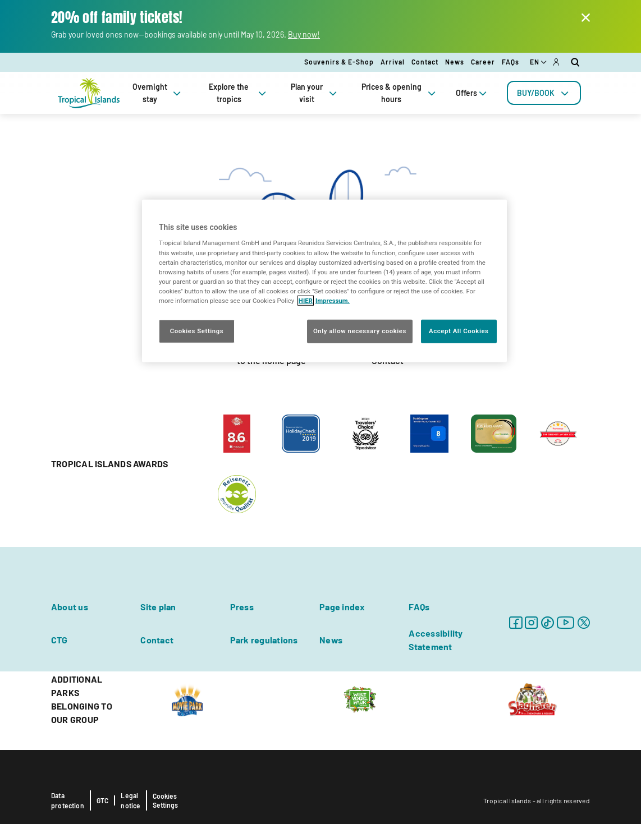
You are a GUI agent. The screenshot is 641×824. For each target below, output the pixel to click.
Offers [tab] (472, 92)
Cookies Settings (165, 800)
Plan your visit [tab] (315, 93)
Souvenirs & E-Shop (339, 62)
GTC (103, 800)
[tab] (544, 92)
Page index (342, 606)
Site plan (158, 606)
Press (242, 606)
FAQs (510, 62)
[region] (324, 281)
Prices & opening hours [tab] (399, 93)
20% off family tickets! (116, 17)
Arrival (393, 62)
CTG (59, 639)
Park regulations (264, 639)
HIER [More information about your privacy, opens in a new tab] (306, 301)
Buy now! (304, 34)
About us (69, 606)
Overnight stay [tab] (157, 93)
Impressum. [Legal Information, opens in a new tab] (332, 301)
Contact (424, 62)
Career (483, 62)
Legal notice (130, 800)
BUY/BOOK (544, 92)
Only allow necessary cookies (359, 331)
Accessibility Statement (436, 640)
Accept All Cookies (458, 331)
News (454, 62)
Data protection (67, 800)
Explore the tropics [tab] (238, 93)
